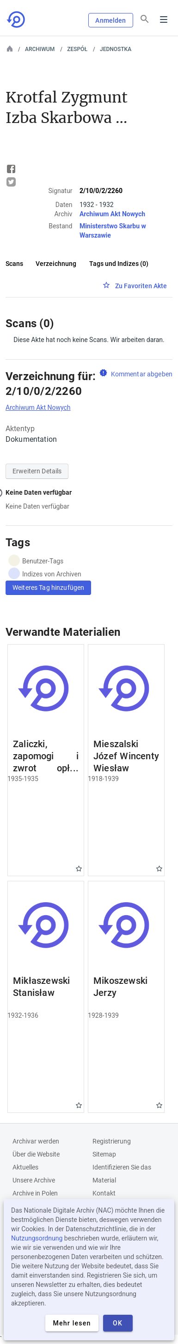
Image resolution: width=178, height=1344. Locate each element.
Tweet (11, 182)
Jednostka (115, 49)
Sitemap (104, 1154)
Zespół (77, 49)
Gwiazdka (79, 868)
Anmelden (110, 20)
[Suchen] (145, 19)
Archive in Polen (35, 1193)
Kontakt (104, 1193)
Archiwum (40, 49)
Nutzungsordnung (36, 1238)
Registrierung (111, 1141)
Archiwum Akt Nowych (112, 214)
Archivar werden (35, 1141)
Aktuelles (25, 1167)
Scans (14, 263)
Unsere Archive (33, 1180)
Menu (163, 19)
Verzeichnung (56, 263)
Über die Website (36, 1154)
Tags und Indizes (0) (118, 263)
